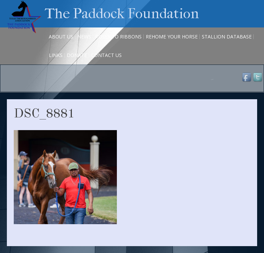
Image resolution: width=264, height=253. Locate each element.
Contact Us (106, 55)
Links (56, 55)
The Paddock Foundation (122, 13)
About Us (61, 36)
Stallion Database (227, 36)
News (84, 36)
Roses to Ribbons (118, 36)
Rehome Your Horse (172, 36)
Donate (77, 55)
